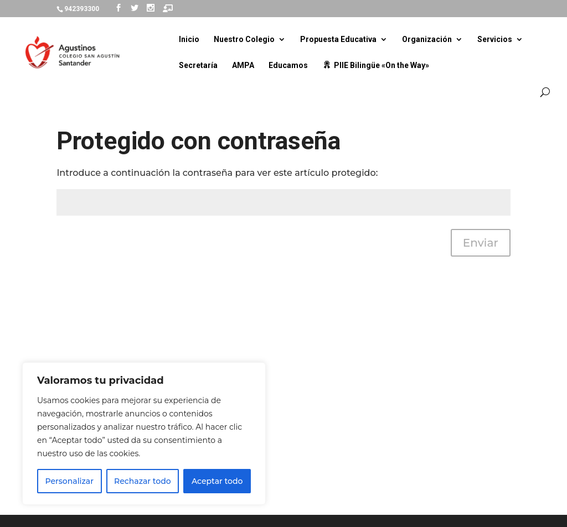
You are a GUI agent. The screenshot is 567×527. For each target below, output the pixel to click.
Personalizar (69, 481)
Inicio (189, 39)
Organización (427, 39)
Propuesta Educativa (338, 39)
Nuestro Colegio (244, 39)
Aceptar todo (217, 481)
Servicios (494, 39)
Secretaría (198, 65)
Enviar (480, 242)
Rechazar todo (142, 481)
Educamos (288, 65)
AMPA (243, 65)
